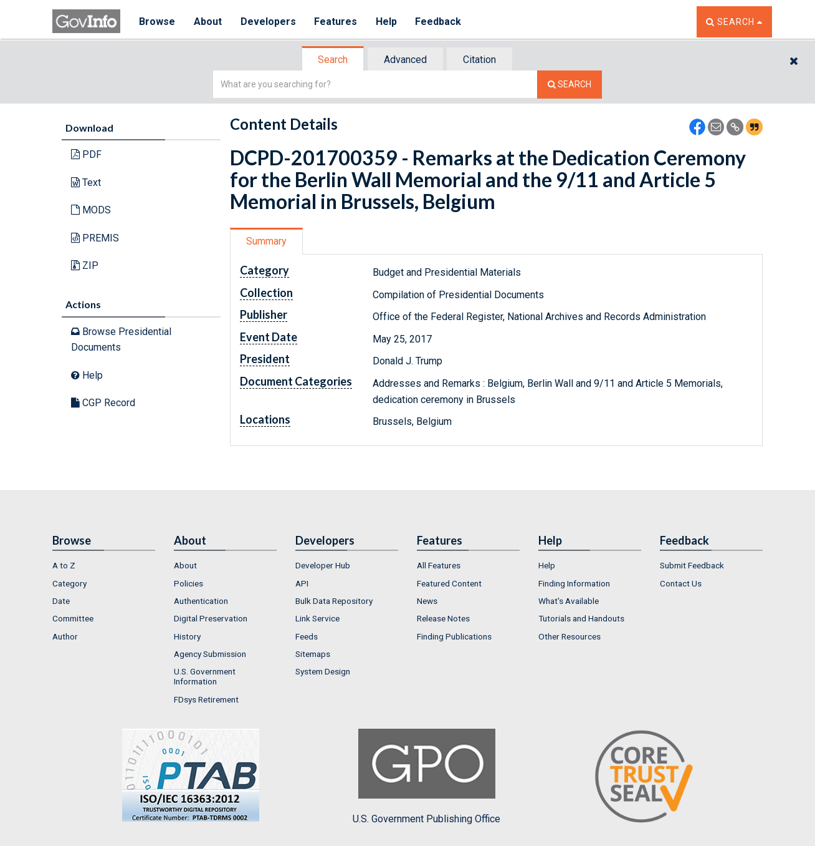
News (427, 601)
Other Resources (569, 636)
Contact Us (681, 583)
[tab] (333, 59)
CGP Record (103, 403)
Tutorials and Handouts (581, 618)
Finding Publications (454, 636)
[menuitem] (103, 565)
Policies (188, 583)
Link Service (317, 618)
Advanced (405, 60)
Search (333, 60)
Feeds (306, 636)
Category (69, 583)
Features (336, 21)
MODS (91, 210)
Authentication (201, 601)
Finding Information (574, 583)
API (301, 583)
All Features (438, 565)
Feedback (439, 21)
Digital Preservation (210, 618)
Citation (479, 60)
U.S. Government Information (205, 676)
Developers (268, 21)
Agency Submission (210, 654)
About (208, 21)
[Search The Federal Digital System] (569, 84)
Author (65, 636)
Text (86, 182)
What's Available (568, 601)
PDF (86, 154)
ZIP (84, 265)
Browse (157, 21)
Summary (266, 241)
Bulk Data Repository (334, 601)
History (187, 636)
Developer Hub (322, 565)
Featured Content (449, 583)
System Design (322, 671)
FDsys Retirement (206, 699)
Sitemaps (312, 654)
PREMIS (95, 238)
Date (61, 601)
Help (387, 21)
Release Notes (443, 618)
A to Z (63, 565)
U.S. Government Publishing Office (426, 777)
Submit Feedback (692, 565)
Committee (72, 618)
